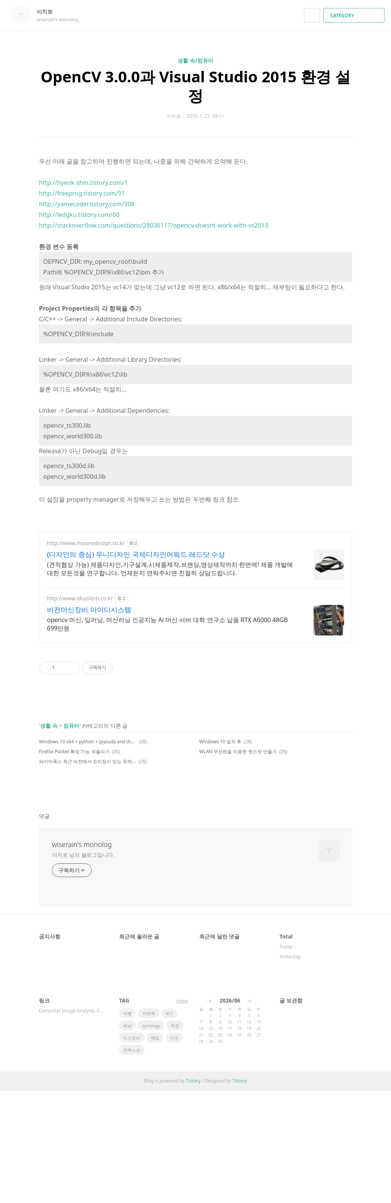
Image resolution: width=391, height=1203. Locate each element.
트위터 (346, 789)
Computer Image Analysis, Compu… (71, 1010)
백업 (155, 1038)
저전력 (148, 1013)
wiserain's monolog (82, 844)
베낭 (127, 1025)
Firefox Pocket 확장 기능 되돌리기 (74, 751)
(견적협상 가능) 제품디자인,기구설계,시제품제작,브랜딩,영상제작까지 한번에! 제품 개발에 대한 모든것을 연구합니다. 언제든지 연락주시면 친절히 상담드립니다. (170, 568)
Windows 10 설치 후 (220, 741)
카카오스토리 (333, 789)
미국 (174, 1038)
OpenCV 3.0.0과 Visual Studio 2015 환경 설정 (195, 86)
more (182, 1001)
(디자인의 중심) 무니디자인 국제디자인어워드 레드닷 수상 (136, 554)
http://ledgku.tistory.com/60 (79, 214)
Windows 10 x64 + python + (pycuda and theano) (87, 741)
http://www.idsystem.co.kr (80, 598)
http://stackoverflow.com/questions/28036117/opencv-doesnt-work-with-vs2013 (153, 225)
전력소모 (131, 1050)
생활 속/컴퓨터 (195, 60)
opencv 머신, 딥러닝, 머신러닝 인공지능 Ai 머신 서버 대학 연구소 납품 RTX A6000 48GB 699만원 (167, 624)
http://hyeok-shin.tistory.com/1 (83, 182)
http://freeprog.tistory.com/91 (82, 193)
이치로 (48, 11)
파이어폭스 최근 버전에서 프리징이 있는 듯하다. (87, 761)
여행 (127, 1013)
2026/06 (230, 1000)
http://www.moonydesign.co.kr (86, 543)
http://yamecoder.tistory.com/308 (86, 204)
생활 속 (49, 725)
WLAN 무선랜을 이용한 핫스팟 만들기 (238, 751)
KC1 (169, 1013)
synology (151, 1025)
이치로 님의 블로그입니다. (83, 854)
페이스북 (319, 789)
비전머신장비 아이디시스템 (89, 609)
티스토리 (131, 1038)
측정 (175, 1025)
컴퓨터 (71, 725)
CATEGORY (355, 15)
